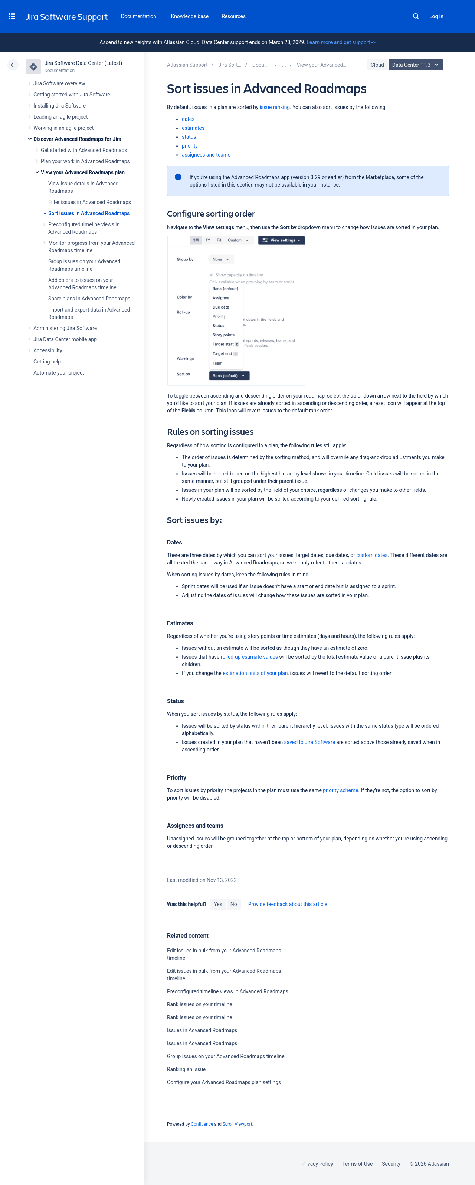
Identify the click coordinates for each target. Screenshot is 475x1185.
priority (190, 146)
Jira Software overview (59, 83)
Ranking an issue (186, 1069)
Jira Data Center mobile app (65, 339)
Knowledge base (190, 16)
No (233, 904)
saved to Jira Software (309, 742)
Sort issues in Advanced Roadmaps (89, 213)
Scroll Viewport (237, 1124)
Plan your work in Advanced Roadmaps (85, 161)
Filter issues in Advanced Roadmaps (89, 202)
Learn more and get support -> (341, 42)
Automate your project (58, 373)
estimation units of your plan (255, 673)
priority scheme (340, 790)
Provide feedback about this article (287, 904)
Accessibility (47, 350)
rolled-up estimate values (249, 657)
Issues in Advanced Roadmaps (202, 1030)
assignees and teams (206, 155)
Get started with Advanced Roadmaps (84, 150)
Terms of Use (357, 1164)
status (189, 137)
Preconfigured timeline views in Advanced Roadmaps (227, 991)
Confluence (202, 1124)
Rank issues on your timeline (199, 1004)
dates (188, 119)
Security (391, 1164)
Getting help (47, 362)
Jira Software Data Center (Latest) (83, 63)
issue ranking (275, 107)
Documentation (138, 16)
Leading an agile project (60, 117)
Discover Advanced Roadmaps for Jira (77, 139)
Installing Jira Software (59, 106)
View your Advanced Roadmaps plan (83, 172)
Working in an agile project (63, 128)
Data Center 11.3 (417, 65)
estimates (193, 128)
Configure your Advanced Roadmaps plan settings (224, 1082)
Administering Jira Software (65, 328)
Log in (436, 16)
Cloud (377, 65)
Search (416, 16)
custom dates (371, 555)
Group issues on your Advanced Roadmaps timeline (226, 1056)
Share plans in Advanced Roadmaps (89, 299)
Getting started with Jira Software (71, 95)
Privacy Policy (317, 1164)
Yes (218, 904)
